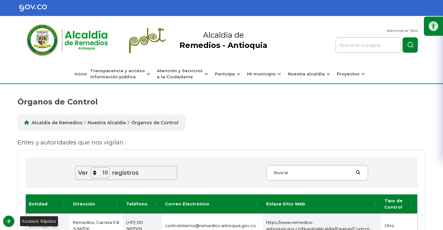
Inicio (83, 73)
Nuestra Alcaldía (107, 123)
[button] (64, 204)
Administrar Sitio (402, 30)
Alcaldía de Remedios (57, 123)
